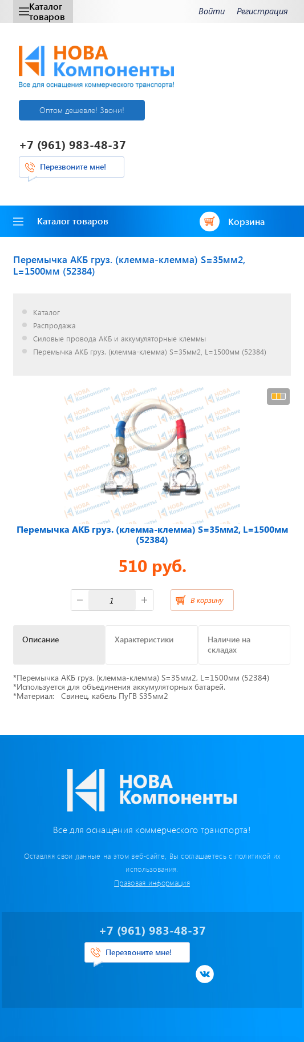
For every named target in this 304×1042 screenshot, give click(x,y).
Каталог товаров (42, 11)
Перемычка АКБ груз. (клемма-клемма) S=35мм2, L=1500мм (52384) (149, 352)
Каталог (46, 312)
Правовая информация (152, 882)
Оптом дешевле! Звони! (81, 109)
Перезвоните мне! (73, 166)
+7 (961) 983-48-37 (72, 144)
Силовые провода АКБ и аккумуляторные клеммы (119, 339)
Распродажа (54, 325)
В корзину (206, 600)
